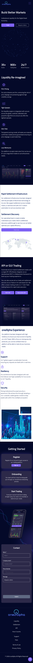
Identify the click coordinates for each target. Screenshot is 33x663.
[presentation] (16, 587)
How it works (16, 631)
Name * (5, 552)
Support (16, 636)
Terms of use (16, 645)
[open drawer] (30, 3)
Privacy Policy (16, 648)
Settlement (16, 624)
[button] (4, 572)
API (16, 628)
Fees (16, 640)
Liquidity (16, 621)
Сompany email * (7, 560)
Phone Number (6, 569)
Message (5, 577)
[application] (30, 659)
